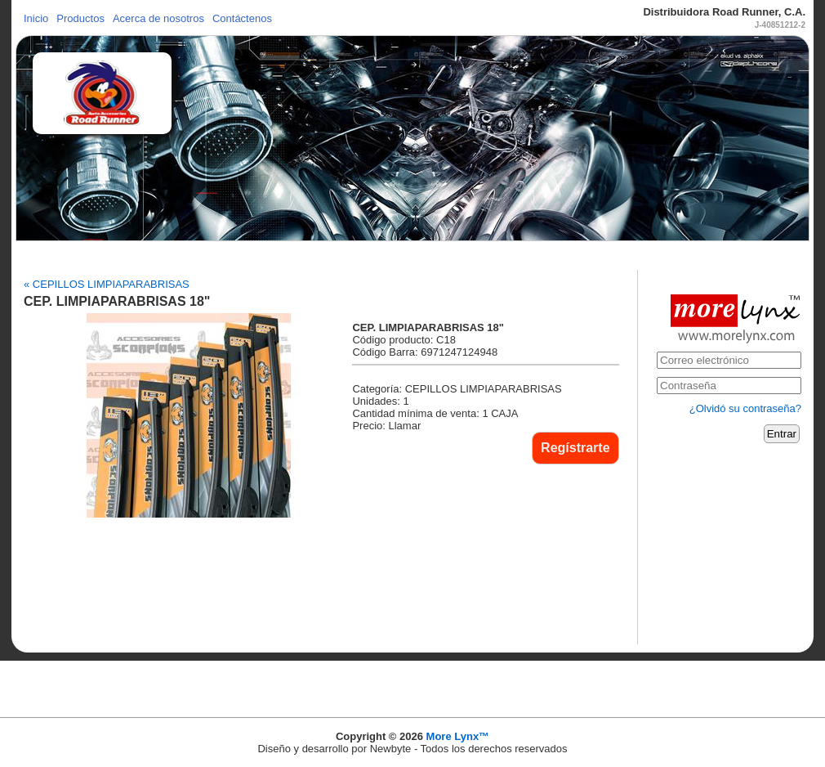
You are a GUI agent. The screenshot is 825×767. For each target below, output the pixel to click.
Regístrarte (575, 448)
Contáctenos (242, 18)
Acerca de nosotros (158, 18)
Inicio (36, 18)
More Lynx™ (458, 736)
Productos (80, 18)
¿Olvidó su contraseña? (745, 408)
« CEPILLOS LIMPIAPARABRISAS (107, 284)
